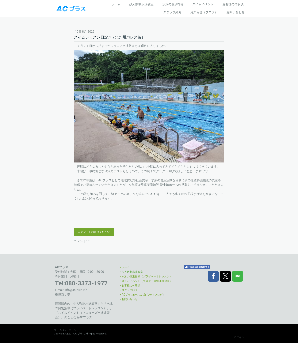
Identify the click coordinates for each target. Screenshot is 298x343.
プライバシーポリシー (66, 330)
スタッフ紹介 (172, 12)
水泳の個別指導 (173, 4)
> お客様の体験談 (130, 285)
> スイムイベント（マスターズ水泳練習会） (146, 280)
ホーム (115, 4)
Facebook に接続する (197, 266)
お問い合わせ (235, 12)
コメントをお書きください (94, 231)
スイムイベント (203, 4)
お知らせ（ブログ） (204, 12)
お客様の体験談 (233, 4)
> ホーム (125, 267)
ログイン (239, 337)
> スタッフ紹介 (129, 290)
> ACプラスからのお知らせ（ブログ (141, 294)
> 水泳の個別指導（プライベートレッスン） (146, 276)
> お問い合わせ (129, 299)
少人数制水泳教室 (141, 4)
